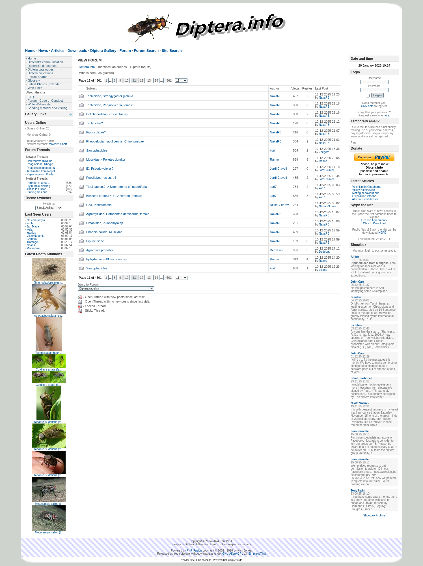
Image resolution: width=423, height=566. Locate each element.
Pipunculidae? (96, 132)
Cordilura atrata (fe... (49, 369)
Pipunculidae (95, 241)
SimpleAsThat (257, 553)
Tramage (32, 242)
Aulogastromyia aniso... (48, 315)
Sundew (356, 297)
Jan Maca (33, 226)
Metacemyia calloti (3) (48, 503)
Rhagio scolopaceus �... (42, 167)
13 (149, 80)
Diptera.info (87, 67)
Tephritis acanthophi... (48, 352)
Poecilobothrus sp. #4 (101, 177)
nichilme (356, 325)
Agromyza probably (99, 250)
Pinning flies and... (38, 192)
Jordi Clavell (278, 168)
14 (156, 80)
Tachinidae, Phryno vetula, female (109, 105)
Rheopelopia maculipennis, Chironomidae (115, 141)
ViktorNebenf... (36, 235)
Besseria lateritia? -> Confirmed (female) (114, 195)
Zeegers (324, 152)
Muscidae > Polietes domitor (105, 159)
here (386, 115)
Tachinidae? (94, 123)
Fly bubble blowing (38, 186)
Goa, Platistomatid (99, 205)
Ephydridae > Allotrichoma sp (106, 259)
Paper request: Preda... (41, 174)
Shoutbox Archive (374, 515)
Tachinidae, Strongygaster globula (109, 96)
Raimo (274, 159)
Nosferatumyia (36, 220)
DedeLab (276, 250)
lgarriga (31, 232)
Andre (355, 256)
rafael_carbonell (361, 378)
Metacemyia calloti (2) (48, 532)
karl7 (273, 186)
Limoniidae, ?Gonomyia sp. (105, 223)
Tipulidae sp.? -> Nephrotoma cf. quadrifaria (116, 186)
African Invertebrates (365, 199)
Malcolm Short (58, 144)
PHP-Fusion (194, 550)
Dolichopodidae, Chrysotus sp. (107, 114)
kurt (272, 150)
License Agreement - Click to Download (374, 222)
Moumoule (33, 248)
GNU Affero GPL (232, 553)
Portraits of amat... (38, 182)
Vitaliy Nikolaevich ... (365, 189)
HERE (382, 232)
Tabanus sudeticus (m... (49, 422)
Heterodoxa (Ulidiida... (41, 161)
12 (141, 80)
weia (30, 229)
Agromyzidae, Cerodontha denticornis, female (117, 214)
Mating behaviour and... (367, 193)
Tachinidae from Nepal (41, 171)
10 (126, 80)
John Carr (357, 281)
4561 (168, 80)
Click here (367, 106)
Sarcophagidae (96, 150)
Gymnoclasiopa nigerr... (49, 282)
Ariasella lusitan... (38, 189)
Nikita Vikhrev (279, 205)
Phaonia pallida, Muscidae (104, 232)
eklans (31, 245)
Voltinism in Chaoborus (366, 186)
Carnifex (32, 239)
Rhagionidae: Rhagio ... (41, 164)
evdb (30, 223)
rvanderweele (360, 431)
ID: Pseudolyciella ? (100, 168)
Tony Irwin (357, 490)
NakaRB (275, 96)
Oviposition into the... (365, 196)
